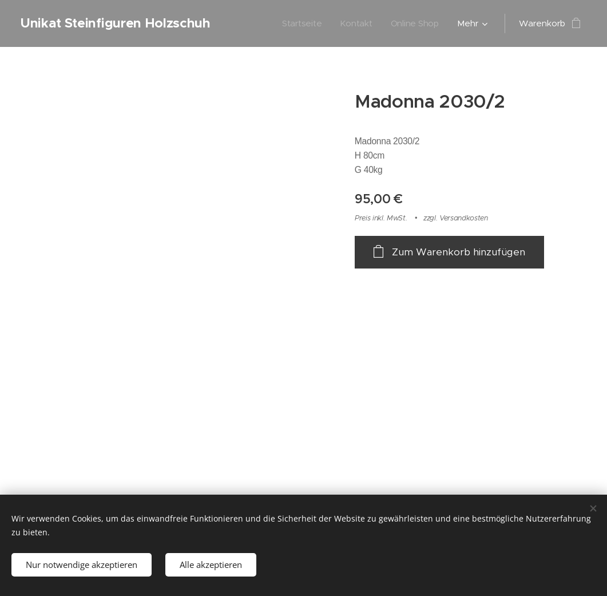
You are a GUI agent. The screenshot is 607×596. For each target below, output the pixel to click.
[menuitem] (301, 23)
